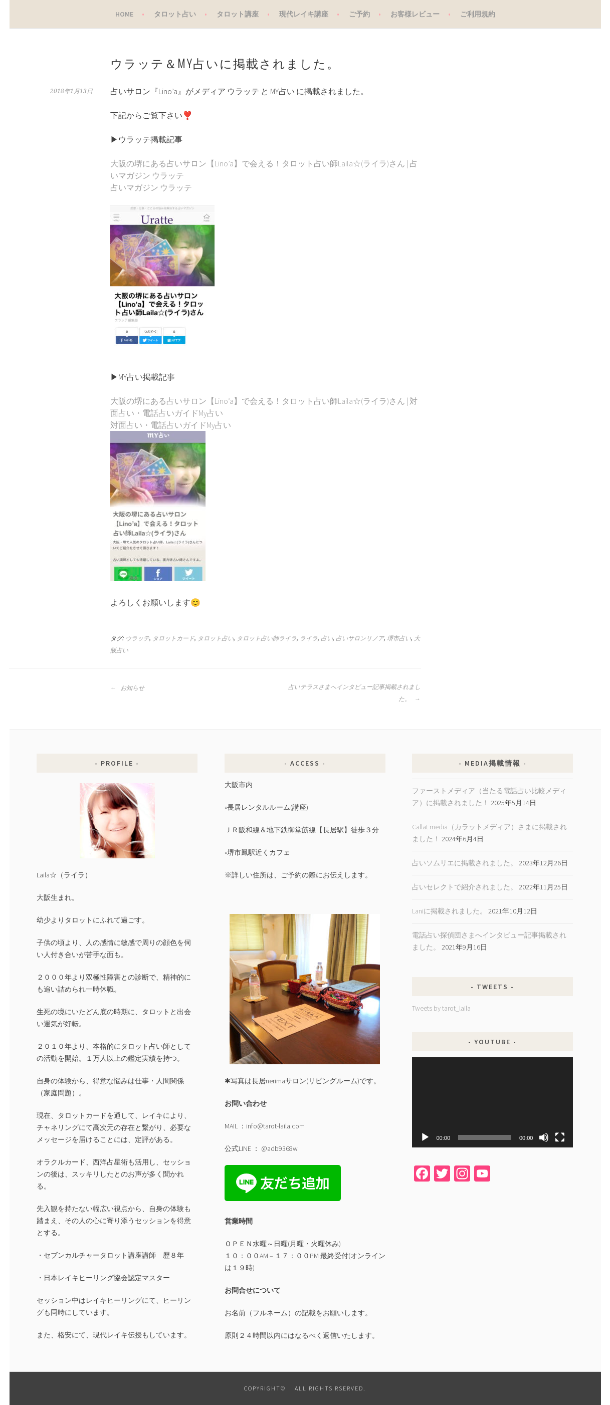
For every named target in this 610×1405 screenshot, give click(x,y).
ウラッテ (137, 638)
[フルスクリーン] (560, 1137)
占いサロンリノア (360, 638)
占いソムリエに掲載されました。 (464, 862)
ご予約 (359, 14)
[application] (492, 1102)
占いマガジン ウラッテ (151, 187)
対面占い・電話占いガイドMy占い (170, 425)
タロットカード (173, 638)
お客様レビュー (415, 14)
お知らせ (127, 687)
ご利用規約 (477, 14)
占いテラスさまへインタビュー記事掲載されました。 (354, 693)
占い (327, 638)
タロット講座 (238, 14)
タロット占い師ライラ (267, 638)
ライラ (309, 638)
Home (124, 14)
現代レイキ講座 (303, 14)
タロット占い (175, 14)
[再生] (425, 1137)
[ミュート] (544, 1137)
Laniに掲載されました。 (449, 910)
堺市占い (399, 638)
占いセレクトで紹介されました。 (464, 886)
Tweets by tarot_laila (441, 1008)
